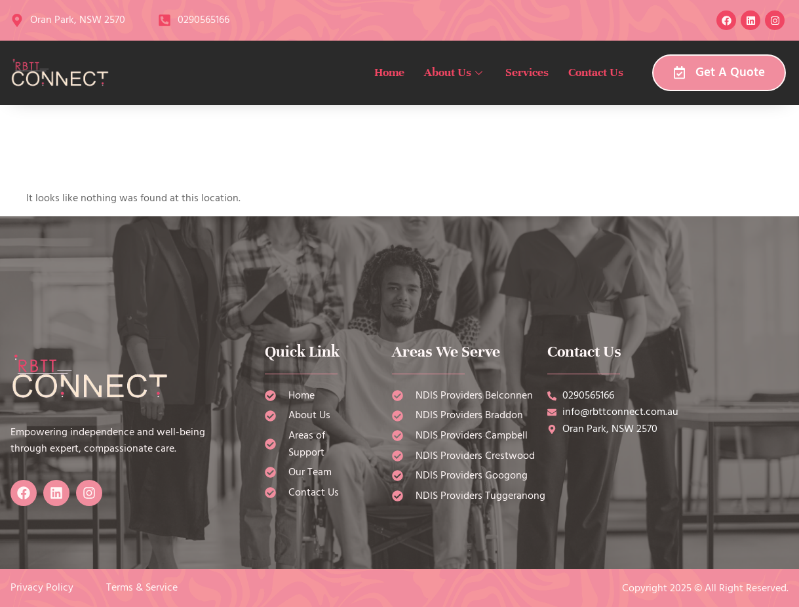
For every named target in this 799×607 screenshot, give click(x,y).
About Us (455, 72)
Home (389, 72)
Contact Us (595, 72)
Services (527, 72)
